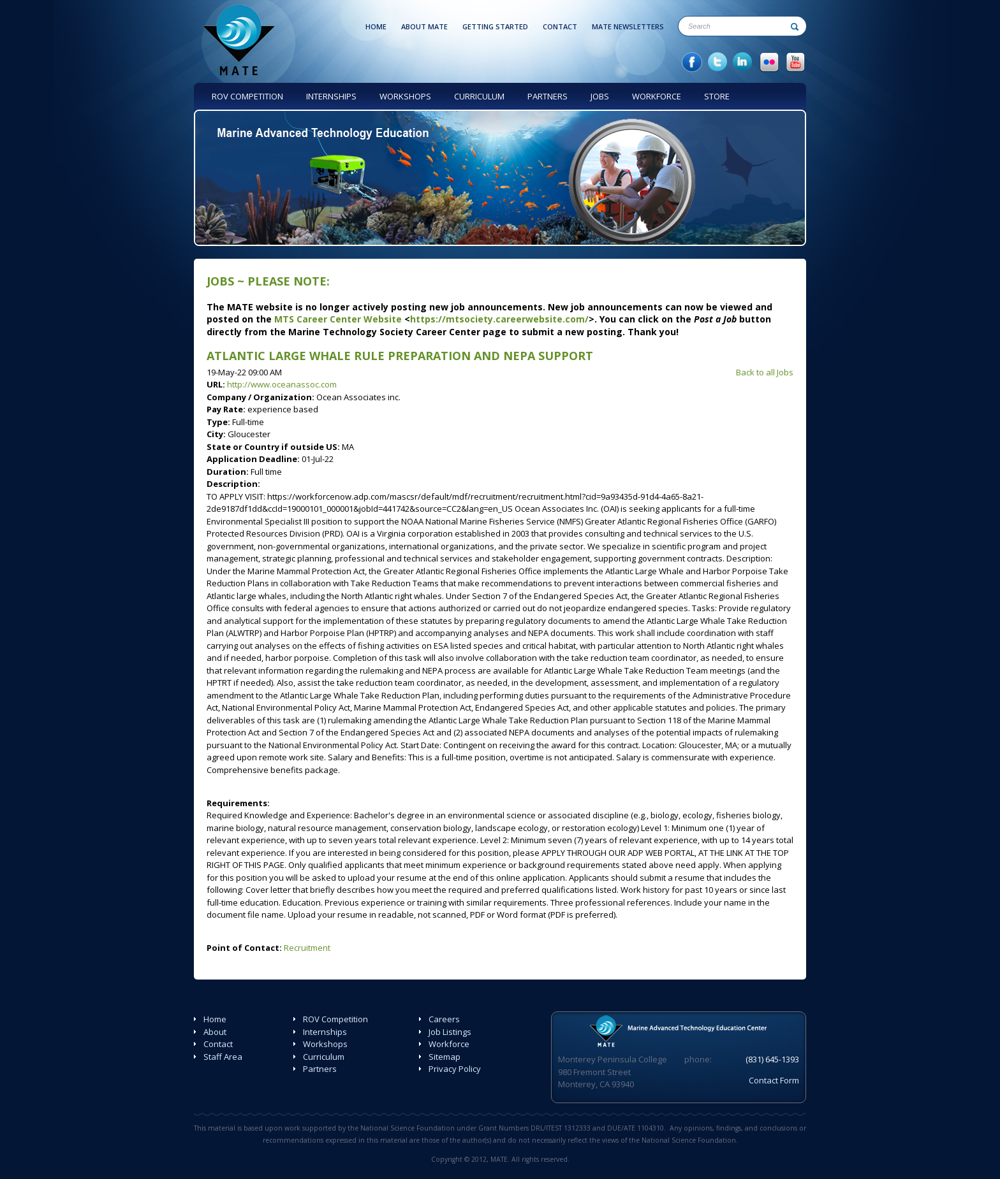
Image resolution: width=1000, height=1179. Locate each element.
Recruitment (307, 947)
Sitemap (444, 1056)
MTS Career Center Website (338, 319)
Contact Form (774, 1080)
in (743, 62)
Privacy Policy (455, 1068)
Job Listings (450, 1032)
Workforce (449, 1044)
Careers (444, 1019)
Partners (320, 1068)
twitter (717, 62)
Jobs (220, 281)
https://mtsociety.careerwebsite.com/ (499, 319)
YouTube (795, 62)
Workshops (325, 1044)
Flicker (769, 62)
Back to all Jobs (764, 372)
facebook (692, 62)
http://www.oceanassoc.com (282, 384)
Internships (325, 1032)
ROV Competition (335, 1019)
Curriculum (323, 1056)
